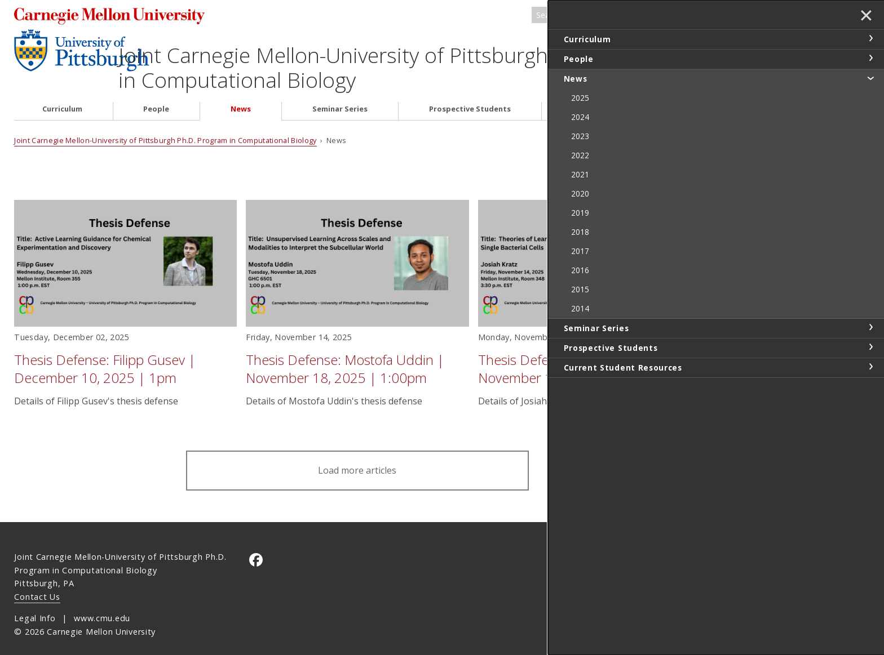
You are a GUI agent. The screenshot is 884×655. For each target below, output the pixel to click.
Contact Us (37, 585)
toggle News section (870, 77)
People (156, 97)
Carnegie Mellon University (121, 16)
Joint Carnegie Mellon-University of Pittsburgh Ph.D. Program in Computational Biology (403, 55)
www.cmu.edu (102, 606)
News (241, 97)
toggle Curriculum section (870, 38)
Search (693, 16)
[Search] (616, 16)
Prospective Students (470, 97)
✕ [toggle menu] (865, 16)
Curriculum (62, 97)
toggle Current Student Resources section (870, 366)
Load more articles (357, 458)
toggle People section (870, 58)
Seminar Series (340, 97)
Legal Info (34, 606)
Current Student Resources (622, 97)
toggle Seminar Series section (870, 327)
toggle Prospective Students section (870, 346)
